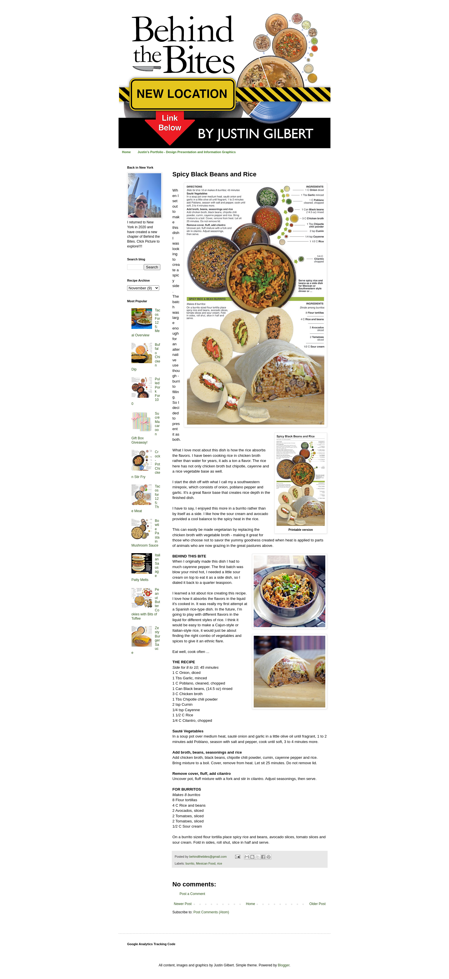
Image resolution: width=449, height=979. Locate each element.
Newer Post (183, 904)
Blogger (284, 965)
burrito (190, 863)
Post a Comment (192, 894)
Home (126, 152)
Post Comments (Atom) (211, 912)
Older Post (317, 904)
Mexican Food (205, 863)
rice (219, 863)
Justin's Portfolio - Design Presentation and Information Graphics (187, 152)
